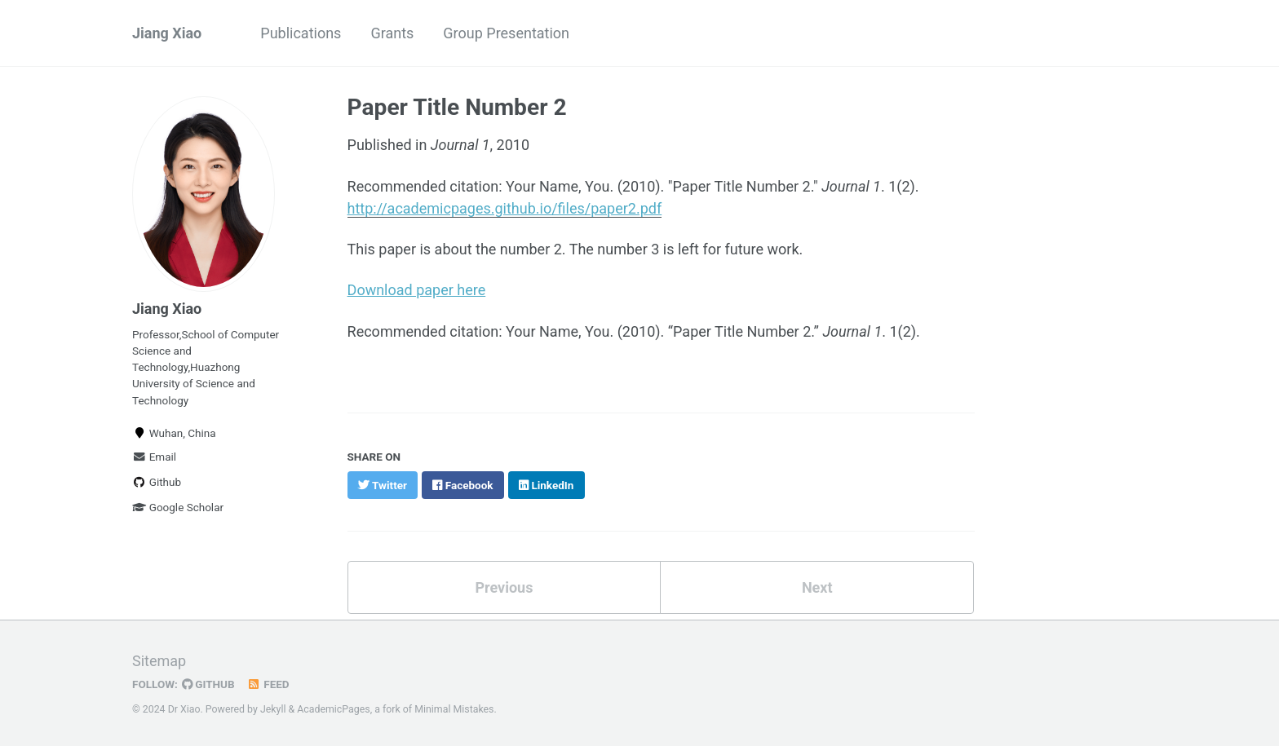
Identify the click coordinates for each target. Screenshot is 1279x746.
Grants (392, 33)
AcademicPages (333, 709)
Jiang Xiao (166, 33)
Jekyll (273, 709)
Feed (268, 684)
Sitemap (159, 660)
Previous (504, 587)
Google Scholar (177, 507)
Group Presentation (506, 33)
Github (156, 481)
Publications (300, 33)
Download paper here (416, 289)
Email (154, 456)
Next (817, 587)
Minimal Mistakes (453, 709)
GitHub (208, 684)
